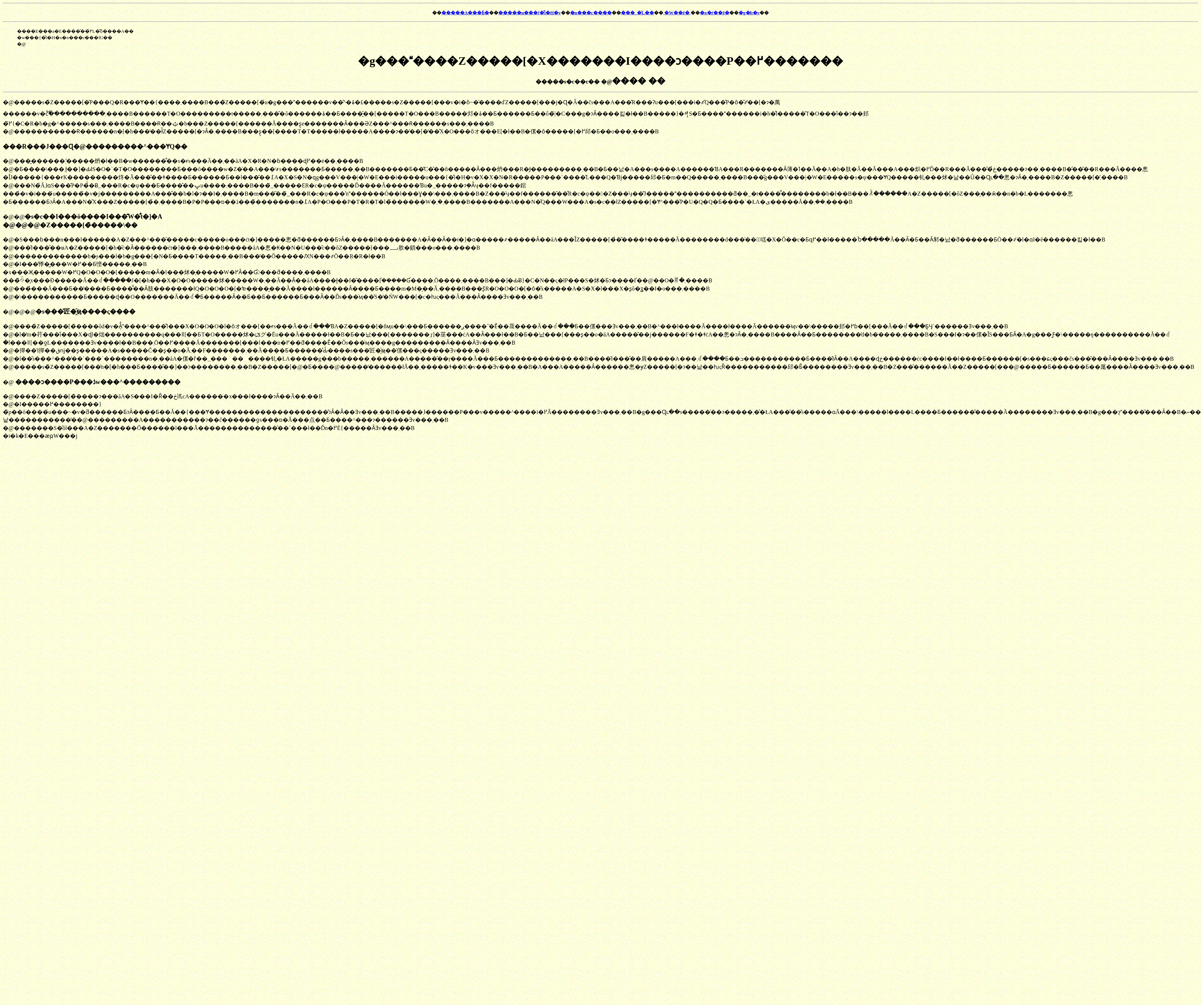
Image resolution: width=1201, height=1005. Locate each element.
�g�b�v (749, 12)
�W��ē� (677, 12)
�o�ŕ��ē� (714, 12)
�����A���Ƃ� (465, 12)
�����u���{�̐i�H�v (529, 12)
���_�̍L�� (637, 12)
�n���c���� (591, 12)
